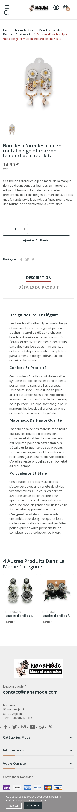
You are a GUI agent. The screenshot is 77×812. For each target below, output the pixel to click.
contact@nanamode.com (30, 691)
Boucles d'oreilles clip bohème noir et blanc (20, 616)
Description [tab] (38, 277)
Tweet (27, 259)
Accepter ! (33, 805)
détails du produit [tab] (38, 287)
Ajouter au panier (36, 240)
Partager (21, 259)
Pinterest (33, 259)
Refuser (13, 805)
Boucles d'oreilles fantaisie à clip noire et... (57, 616)
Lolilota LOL (13, 612)
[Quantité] (15, 229)
